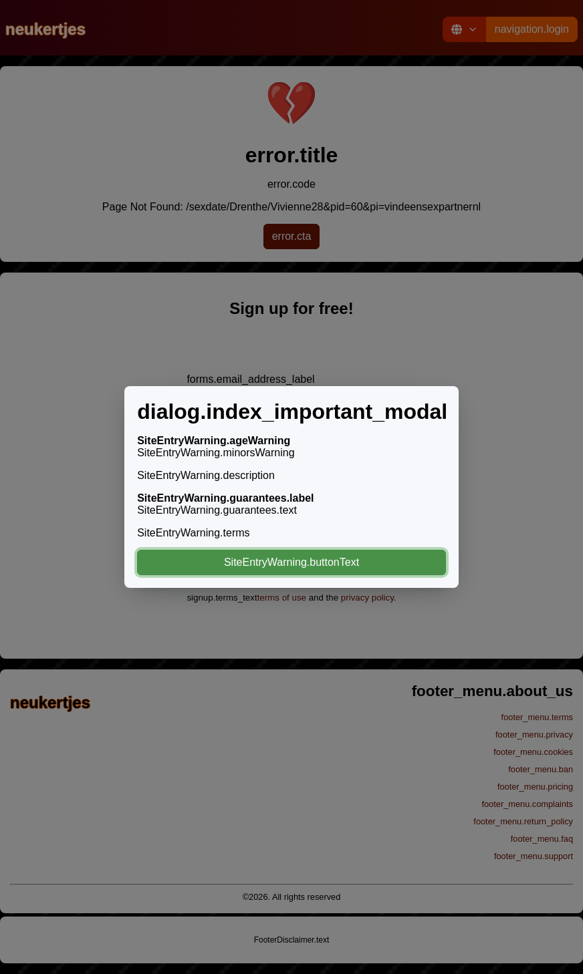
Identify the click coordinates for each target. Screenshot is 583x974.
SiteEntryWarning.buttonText (291, 562)
